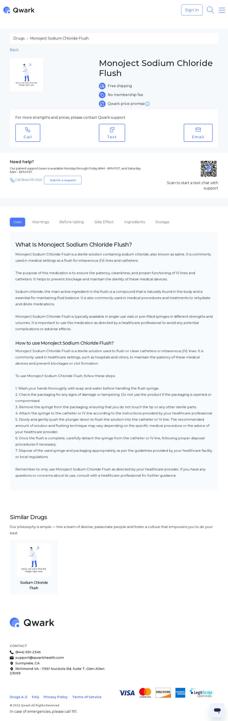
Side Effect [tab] (104, 222)
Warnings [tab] (40, 222)
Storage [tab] (162, 222)
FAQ (35, 697)
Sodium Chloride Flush (34, 585)
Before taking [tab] (71, 222)
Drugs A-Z (18, 697)
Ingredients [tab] (134, 222)
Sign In (192, 10)
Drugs (18, 38)
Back (14, 50)
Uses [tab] (17, 222)
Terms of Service (87, 697)
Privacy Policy (56, 697)
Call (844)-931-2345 (26, 180)
